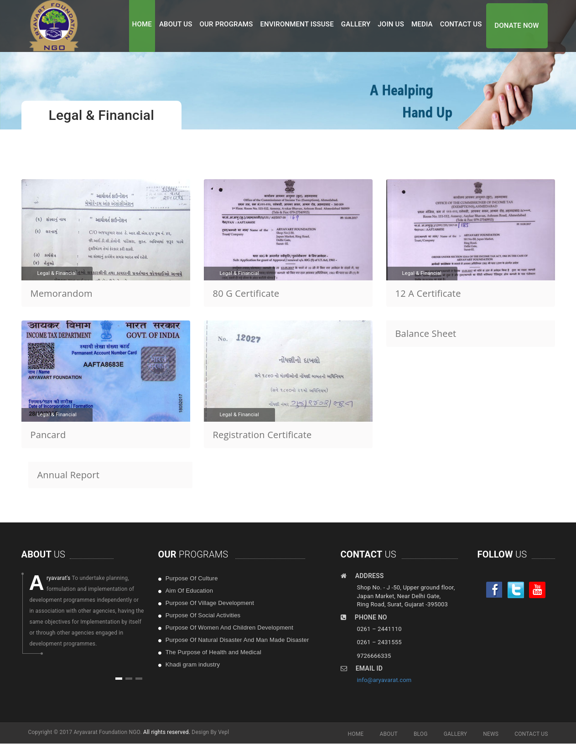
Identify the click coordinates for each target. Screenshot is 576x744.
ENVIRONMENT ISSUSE (296, 24)
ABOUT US (175, 24)
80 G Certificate (246, 293)
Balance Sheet (426, 333)
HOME (142, 24)
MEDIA (422, 24)
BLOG (421, 734)
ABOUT (388, 734)
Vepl (223, 732)
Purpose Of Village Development (210, 602)
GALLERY (356, 24)
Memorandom (62, 293)
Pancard (48, 435)
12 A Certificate (428, 293)
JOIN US (391, 24)
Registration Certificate (262, 435)
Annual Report (68, 475)
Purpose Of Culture (192, 578)
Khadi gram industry (193, 664)
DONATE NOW (516, 25)
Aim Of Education (189, 590)
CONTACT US (461, 24)
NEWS (490, 734)
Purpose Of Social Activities (203, 615)
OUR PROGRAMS (226, 24)
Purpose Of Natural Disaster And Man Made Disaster (237, 639)
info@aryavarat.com (384, 680)
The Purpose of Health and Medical (213, 652)
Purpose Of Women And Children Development (229, 627)
